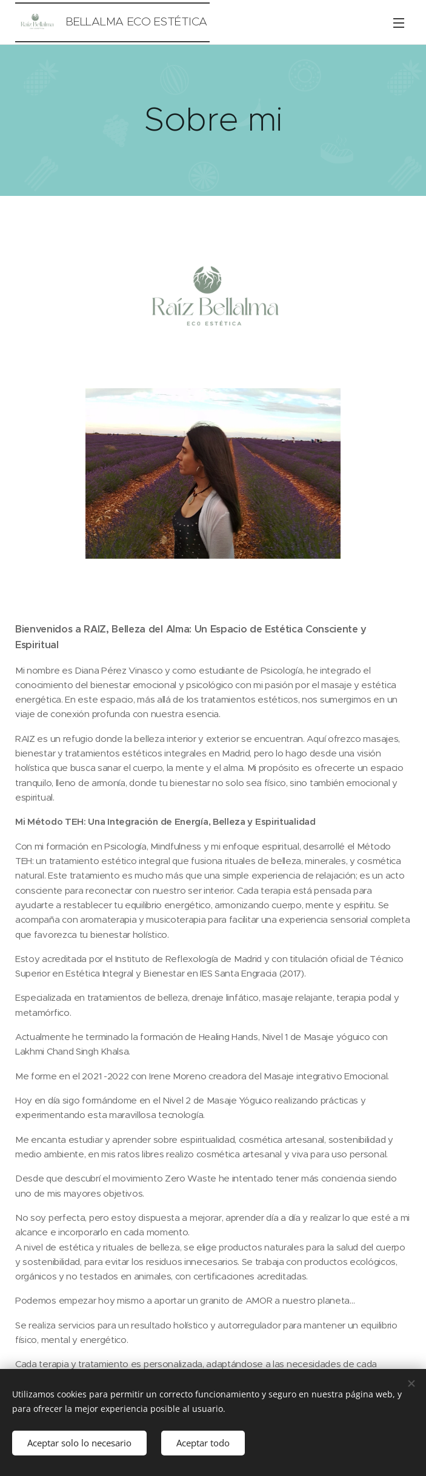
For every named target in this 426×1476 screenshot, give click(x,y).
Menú (398, 23)
